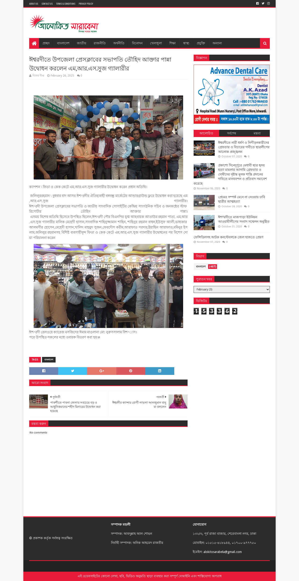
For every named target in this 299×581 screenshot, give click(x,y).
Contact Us (47, 3)
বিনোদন (137, 42)
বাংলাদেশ (63, 42)
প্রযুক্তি (201, 42)
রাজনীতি (100, 42)
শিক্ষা (172, 42)
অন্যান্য (217, 42)
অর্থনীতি (119, 42)
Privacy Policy (86, 3)
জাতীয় (81, 42)
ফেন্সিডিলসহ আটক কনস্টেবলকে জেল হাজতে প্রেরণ (228, 237)
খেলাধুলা (156, 42)
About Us (33, 3)
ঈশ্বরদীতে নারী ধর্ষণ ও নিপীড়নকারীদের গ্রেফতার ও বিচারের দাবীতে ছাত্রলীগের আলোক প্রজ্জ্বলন (244, 147)
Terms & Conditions (65, 3)
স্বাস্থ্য (186, 42)
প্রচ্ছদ (46, 42)
